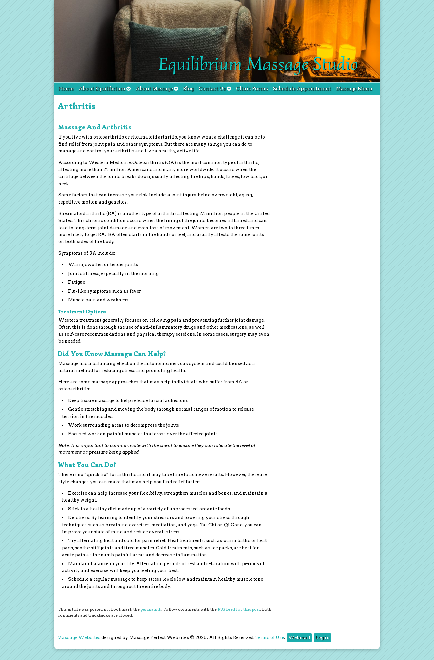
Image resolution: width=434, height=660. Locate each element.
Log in (322, 637)
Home (66, 89)
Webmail (299, 637)
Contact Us (215, 89)
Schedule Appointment (302, 89)
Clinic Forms (252, 89)
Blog (188, 89)
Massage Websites (78, 637)
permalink (151, 609)
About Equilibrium (105, 89)
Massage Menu (354, 89)
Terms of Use (269, 637)
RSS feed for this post (239, 609)
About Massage (157, 89)
